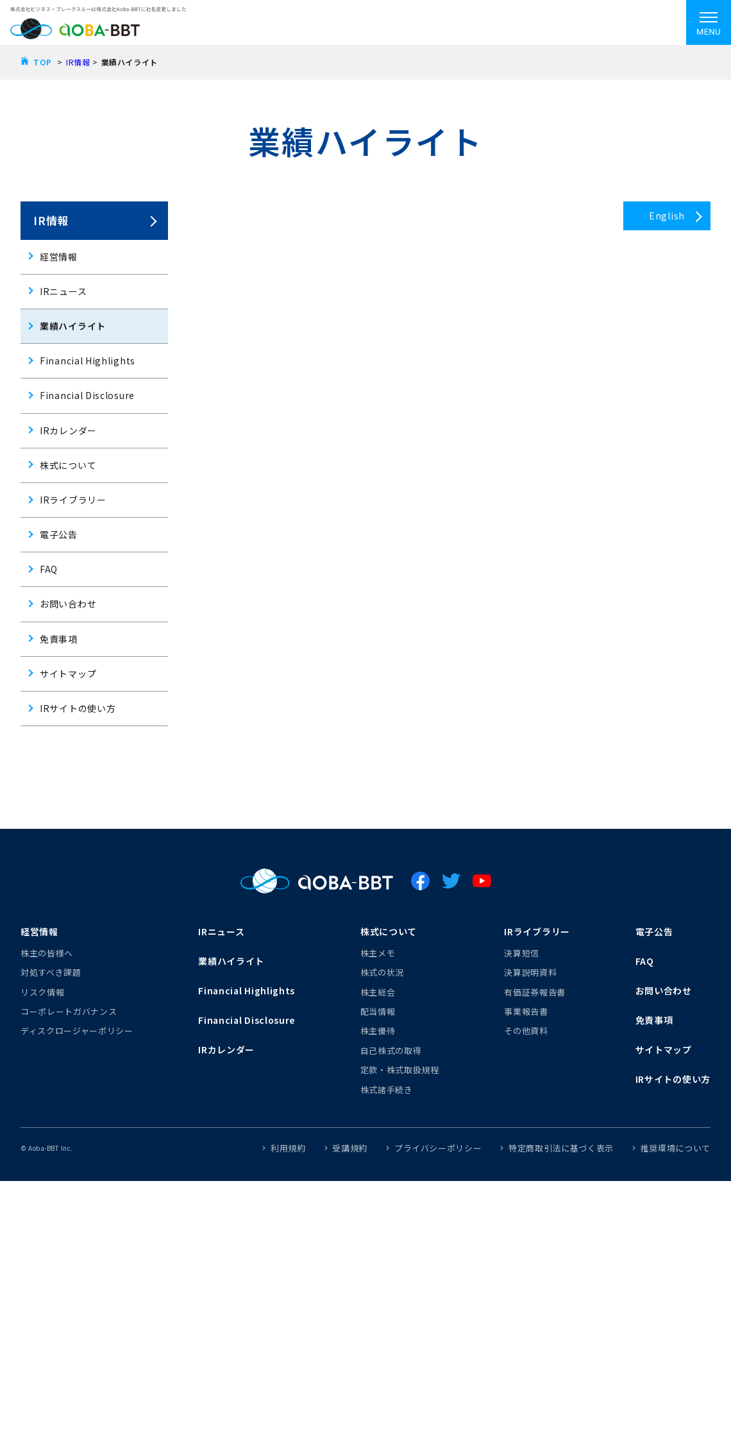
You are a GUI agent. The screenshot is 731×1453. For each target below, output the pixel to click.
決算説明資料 (530, 972)
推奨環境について (675, 1148)
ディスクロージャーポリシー (77, 1030)
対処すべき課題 (51, 972)
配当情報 (378, 1011)
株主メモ (378, 953)
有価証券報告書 (535, 992)
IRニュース (63, 291)
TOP (42, 61)
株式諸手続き (386, 1089)
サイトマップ (68, 673)
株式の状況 (382, 972)
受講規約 (349, 1148)
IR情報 (78, 61)
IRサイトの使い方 (77, 708)
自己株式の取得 (391, 1050)
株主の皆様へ (47, 953)
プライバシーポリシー (438, 1148)
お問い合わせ (68, 603)
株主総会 (378, 992)
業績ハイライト (73, 325)
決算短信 (521, 953)
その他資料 (526, 1030)
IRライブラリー (73, 499)
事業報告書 (526, 1011)
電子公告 (59, 534)
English (667, 215)
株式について (68, 465)
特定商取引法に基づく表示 (561, 1148)
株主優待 (378, 1030)
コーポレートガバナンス (69, 1011)
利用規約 (288, 1148)
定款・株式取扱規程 (399, 1070)
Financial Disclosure (87, 395)
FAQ (49, 569)
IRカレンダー (68, 430)
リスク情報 (42, 992)
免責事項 (59, 639)
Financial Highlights (87, 360)
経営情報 (59, 256)
